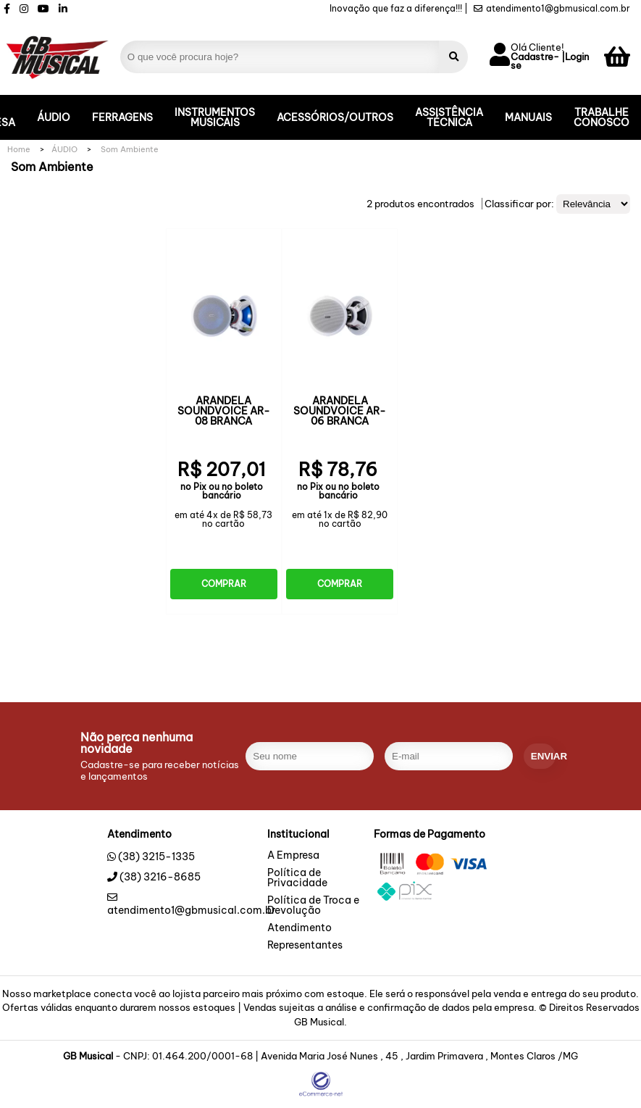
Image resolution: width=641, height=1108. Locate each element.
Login (577, 57)
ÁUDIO (53, 117)
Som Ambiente (130, 149)
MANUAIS (528, 117)
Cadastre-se (535, 61)
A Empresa (293, 856)
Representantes (305, 945)
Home (18, 149)
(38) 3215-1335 (156, 856)
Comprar (223, 583)
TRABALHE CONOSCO (601, 117)
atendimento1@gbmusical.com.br (552, 8)
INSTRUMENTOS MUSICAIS (215, 117)
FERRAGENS (122, 117)
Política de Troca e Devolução (313, 906)
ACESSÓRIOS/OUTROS (335, 117)
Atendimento (299, 928)
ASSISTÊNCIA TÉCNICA (449, 117)
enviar (543, 756)
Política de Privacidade (297, 878)
